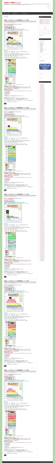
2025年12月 (41, 89)
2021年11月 (41, 135)
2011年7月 (41, 249)
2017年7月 (41, 182)
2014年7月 (41, 216)
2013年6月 (41, 228)
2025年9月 (41, 92)
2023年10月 (41, 113)
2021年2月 (41, 143)
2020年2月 (41, 154)
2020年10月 (41, 147)
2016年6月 (41, 194)
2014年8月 (41, 215)
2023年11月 (41, 112)
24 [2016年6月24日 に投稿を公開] (46, 33)
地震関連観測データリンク (16, 13)
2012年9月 (41, 236)
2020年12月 (41, 145)
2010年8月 (41, 259)
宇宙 (40, 46)
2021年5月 (41, 140)
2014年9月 (41, 214)
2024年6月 (41, 106)
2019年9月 (41, 158)
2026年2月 (41, 87)
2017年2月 (41, 187)
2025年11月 (41, 90)
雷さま (41, 52)
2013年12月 (41, 222)
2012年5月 (41, 240)
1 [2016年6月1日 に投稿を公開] (43, 30)
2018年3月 (41, 175)
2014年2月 (41, 220)
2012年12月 (41, 233)
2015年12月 (41, 200)
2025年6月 (41, 95)
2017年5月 (41, 184)
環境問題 (41, 50)
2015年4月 (41, 207)
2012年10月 (41, 235)
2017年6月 (41, 183)
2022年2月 (41, 132)
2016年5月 (41, 195)
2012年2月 (41, 243)
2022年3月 (41, 131)
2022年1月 (41, 133)
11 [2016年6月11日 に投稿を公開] (48, 31)
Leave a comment (13, 109)
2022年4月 (41, 130)
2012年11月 (41, 234)
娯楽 (40, 45)
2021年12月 (41, 134)
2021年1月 (41, 144)
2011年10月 (41, 246)
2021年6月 (41, 139)
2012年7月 (41, 238)
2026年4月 (41, 85)
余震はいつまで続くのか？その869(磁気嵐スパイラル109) (16, 20)
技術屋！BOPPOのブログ (12, 3)
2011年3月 (41, 253)
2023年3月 (41, 120)
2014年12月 (41, 211)
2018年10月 (41, 168)
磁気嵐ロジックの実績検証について (20, 30)
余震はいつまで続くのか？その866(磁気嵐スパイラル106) (16, 281)
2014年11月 (41, 212)
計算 (40, 51)
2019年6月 (41, 161)
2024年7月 (41, 105)
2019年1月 (41, 165)
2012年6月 (41, 239)
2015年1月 (41, 210)
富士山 (41, 47)
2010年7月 (41, 260)
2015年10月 (41, 202)
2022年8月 (41, 126)
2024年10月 (41, 102)
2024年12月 (41, 100)
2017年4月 (41, 185)
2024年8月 (41, 104)
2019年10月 (41, 157)
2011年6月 (41, 250)
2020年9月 (41, 148)
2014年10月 (41, 213)
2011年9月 (41, 247)
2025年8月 (41, 93)
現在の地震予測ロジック (25, 13)
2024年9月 (41, 103)
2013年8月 (41, 226)
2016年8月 (41, 192)
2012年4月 (41, 241)
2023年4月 (41, 119)
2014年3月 (41, 219)
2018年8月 (41, 170)
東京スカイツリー (42, 49)
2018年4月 (41, 174)
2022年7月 (41, 127)
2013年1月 (41, 232)
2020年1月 (41, 155)
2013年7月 (41, 227)
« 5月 (40, 35)
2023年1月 (41, 122)
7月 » (42, 35)
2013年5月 (41, 229)
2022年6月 (41, 128)
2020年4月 (41, 152)
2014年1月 (41, 221)
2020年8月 (41, 149)
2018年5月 (41, 173)
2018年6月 (41, 172)
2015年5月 (41, 206)
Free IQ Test (41, 73)
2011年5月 (41, 251)
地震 (5, 103)
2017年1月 (41, 188)
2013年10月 (41, 224)
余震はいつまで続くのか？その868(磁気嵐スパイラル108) (16, 107)
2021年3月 (41, 142)
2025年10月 (41, 91)
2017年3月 (41, 186)
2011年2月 (41, 254)
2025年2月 (41, 98)
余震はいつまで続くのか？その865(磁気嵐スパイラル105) (16, 370)
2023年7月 (41, 116)
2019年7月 (41, 160)
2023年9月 (41, 114)
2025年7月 (41, 94)
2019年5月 (41, 162)
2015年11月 (41, 201)
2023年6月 (41, 117)
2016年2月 (41, 198)
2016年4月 (41, 196)
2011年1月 (41, 255)
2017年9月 (41, 180)
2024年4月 (41, 108)
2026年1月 (41, 88)
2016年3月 (41, 197)
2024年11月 (41, 101)
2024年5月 (41, 107)
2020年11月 (41, 146)
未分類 (41, 48)
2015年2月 (41, 209)
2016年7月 (41, 193)
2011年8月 (41, 248)
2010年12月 (41, 256)
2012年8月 (41, 237)
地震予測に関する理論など (7, 13)
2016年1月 (41, 199)
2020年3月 (41, 153)
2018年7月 (41, 171)
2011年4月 (41, 252)
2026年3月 (41, 86)
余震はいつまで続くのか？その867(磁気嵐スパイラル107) (16, 194)
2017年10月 (41, 179)
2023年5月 (41, 118)
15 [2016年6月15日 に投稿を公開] (43, 32)
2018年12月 (41, 166)
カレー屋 (41, 41)
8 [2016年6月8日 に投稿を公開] (43, 31)
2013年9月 (41, 225)
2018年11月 (41, 167)
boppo (9, 109)
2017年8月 (41, 181)
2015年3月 (41, 208)
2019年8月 (41, 159)
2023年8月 (41, 115)
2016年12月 (41, 189)
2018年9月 (41, 169)
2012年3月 (41, 242)
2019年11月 (41, 156)
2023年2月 (41, 121)
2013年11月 (41, 223)
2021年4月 (41, 141)
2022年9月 (41, 125)
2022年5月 (41, 129)
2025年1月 (41, 99)
